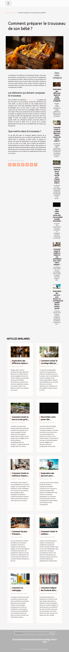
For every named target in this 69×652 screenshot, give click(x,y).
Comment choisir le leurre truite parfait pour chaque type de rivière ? (56, 175)
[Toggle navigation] (8, 3)
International (27, 639)
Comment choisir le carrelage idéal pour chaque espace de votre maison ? (57, 134)
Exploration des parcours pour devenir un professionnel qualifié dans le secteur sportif (58, 299)
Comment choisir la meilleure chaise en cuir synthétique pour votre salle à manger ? (57, 256)
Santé (36, 639)
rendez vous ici (31, 100)
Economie (16, 639)
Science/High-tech (45, 640)
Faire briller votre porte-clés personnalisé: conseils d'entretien (58, 215)
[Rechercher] (32, 633)
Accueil (8, 13)
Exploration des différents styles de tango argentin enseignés (57, 95)
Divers (14, 13)
